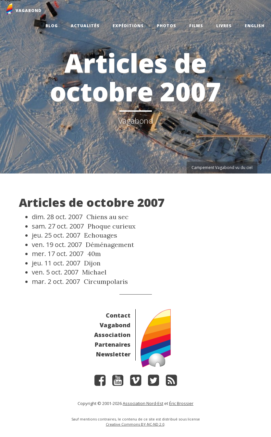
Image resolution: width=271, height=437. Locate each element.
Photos (166, 25)
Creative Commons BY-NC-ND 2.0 (135, 424)
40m (94, 254)
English (255, 25)
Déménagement (110, 245)
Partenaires (112, 344)
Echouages (100, 235)
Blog (51, 25)
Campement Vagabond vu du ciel (222, 167)
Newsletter (113, 354)
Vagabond (115, 325)
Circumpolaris (106, 281)
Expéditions (128, 25)
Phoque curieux (112, 226)
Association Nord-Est (143, 403)
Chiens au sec (107, 217)
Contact (118, 315)
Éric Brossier (181, 403)
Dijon (92, 263)
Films (196, 25)
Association (112, 335)
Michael (94, 272)
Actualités (85, 25)
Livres (224, 25)
